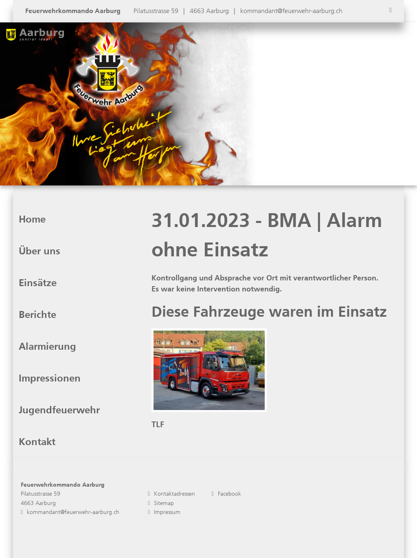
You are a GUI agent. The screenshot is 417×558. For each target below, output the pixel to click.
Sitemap (161, 503)
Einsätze (38, 283)
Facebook (226, 493)
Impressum (164, 512)
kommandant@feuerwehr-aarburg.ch (291, 11)
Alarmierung (47, 346)
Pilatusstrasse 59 (157, 11)
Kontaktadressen (171, 493)
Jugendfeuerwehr (59, 410)
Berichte (37, 314)
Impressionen (50, 378)
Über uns (39, 251)
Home (32, 219)
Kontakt (37, 442)
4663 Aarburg (210, 11)
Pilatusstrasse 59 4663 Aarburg (40, 498)
